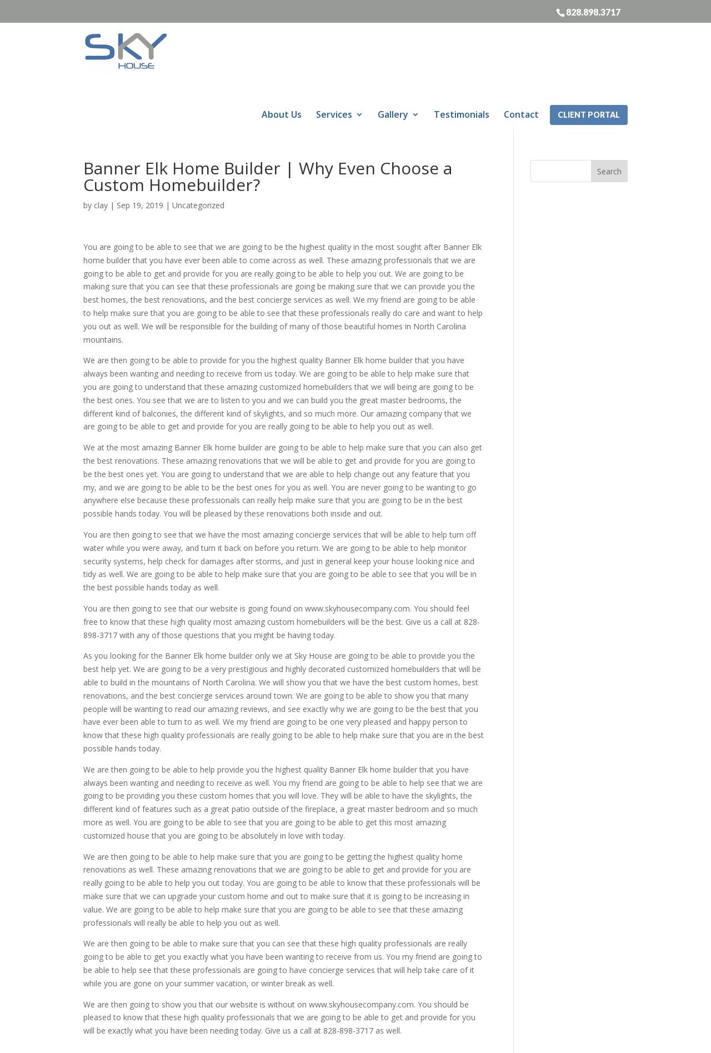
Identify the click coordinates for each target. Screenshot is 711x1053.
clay (101, 163)
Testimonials (461, 54)
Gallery (393, 54)
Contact (521, 54)
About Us (282, 54)
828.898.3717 (593, 11)
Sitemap (326, 1037)
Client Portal (589, 54)
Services (334, 54)
